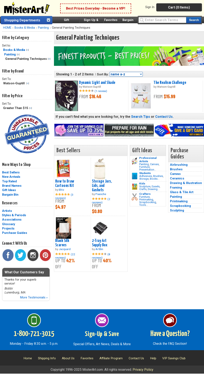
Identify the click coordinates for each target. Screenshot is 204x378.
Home (27, 358)
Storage (144, 178)
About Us (68, 358)
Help (153, 358)
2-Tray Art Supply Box (99, 243)
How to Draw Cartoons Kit (64, 183)
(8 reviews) (101, 256)
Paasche (100, 194)
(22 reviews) (65, 256)
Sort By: (103, 74)
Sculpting (177, 210)
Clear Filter (27, 50)
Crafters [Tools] (145, 193)
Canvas (154, 164)
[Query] (162, 20)
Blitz (61, 189)
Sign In (149, 7)
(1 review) (101, 91)
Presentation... (147, 169)
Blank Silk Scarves (62, 243)
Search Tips (140, 117)
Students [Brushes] (145, 173)
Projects (8, 228)
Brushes (158, 176)
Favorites (110, 20)
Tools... (143, 204)
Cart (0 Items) (179, 7)
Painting (43, 27)
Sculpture (144, 186)
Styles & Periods (14, 215)
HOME (7, 27)
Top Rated (9, 181)
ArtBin (99, 249)
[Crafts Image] (135, 186)
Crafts (143, 189)
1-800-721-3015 (34, 334)
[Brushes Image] (135, 176)
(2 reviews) (101, 200)
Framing (176, 187)
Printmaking (146, 199)
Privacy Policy (143, 370)
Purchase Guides (14, 233)
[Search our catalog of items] (193, 20)
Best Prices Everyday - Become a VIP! (95, 8)
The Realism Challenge (170, 83)
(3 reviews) (64, 196)
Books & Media (25, 27)
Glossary (8, 224)
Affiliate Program (111, 358)
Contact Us (164, 117)
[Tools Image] (135, 197)
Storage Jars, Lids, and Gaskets (102, 185)
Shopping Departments (22, 20)
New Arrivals (11, 177)
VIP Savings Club (174, 358)
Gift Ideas (9, 190)
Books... (154, 178)
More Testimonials (34, 297)
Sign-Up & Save (102, 334)
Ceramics (177, 178)
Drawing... (153, 189)
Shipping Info (47, 358)
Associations (12, 219)
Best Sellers (11, 172)
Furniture (144, 166)
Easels (156, 186)
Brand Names (11, 186)
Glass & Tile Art (181, 192)
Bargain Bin (10, 194)
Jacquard (65, 249)
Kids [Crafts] (142, 183)
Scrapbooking (147, 202)
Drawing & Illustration (186, 183)
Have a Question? (170, 334)
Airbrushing (179, 165)
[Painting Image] (135, 161)
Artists (7, 211)
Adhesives (145, 176)
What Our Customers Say (24, 272)
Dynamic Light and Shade (97, 83)
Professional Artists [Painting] (148, 159)
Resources (9, 203)
